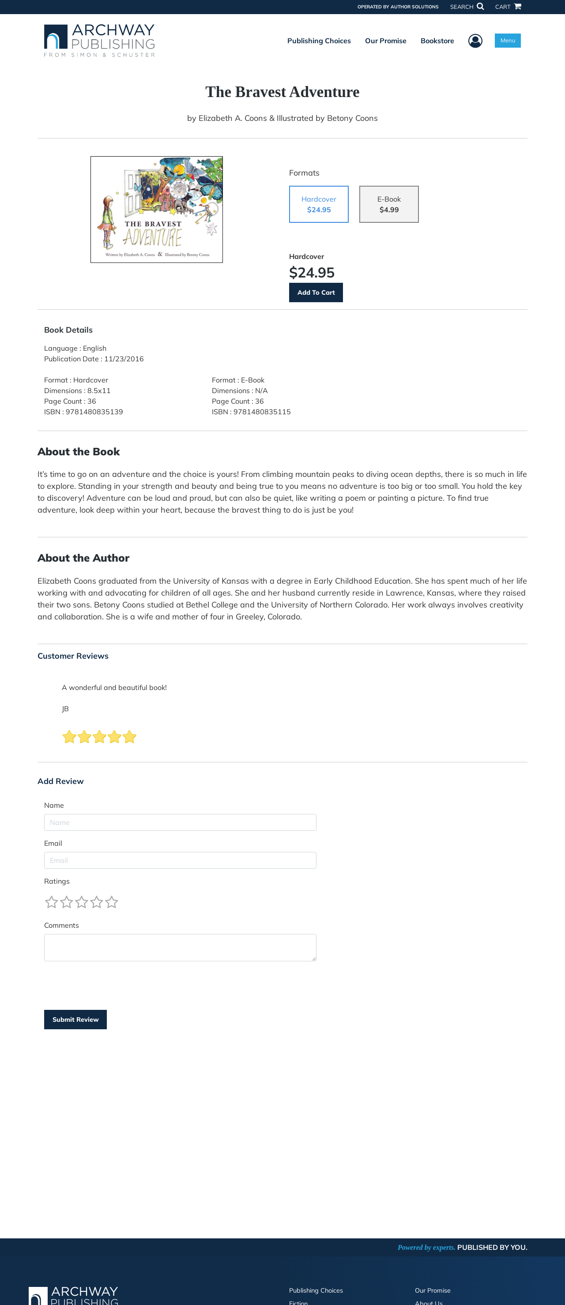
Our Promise (386, 40)
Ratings (57, 881)
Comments (61, 925)
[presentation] (111, 985)
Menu (508, 40)
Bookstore (437, 40)
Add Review (61, 781)
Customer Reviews (73, 656)
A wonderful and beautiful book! (114, 687)
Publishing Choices (319, 40)
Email (53, 843)
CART (508, 7)
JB (65, 708)
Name (54, 805)
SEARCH (467, 7)
